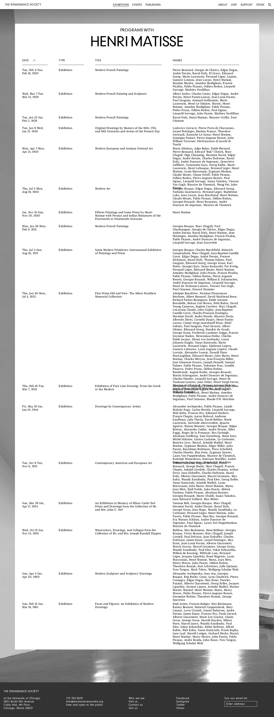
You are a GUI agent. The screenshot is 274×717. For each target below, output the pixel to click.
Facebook (182, 698)
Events (137, 4)
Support (247, 4)
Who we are (137, 698)
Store (260, 4)
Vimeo (180, 708)
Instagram (182, 701)
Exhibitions (121, 4)
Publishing (153, 4)
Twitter (180, 704)
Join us (133, 708)
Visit (234, 4)
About (223, 4)
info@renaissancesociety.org (84, 701)
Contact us (136, 704)
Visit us (133, 701)
